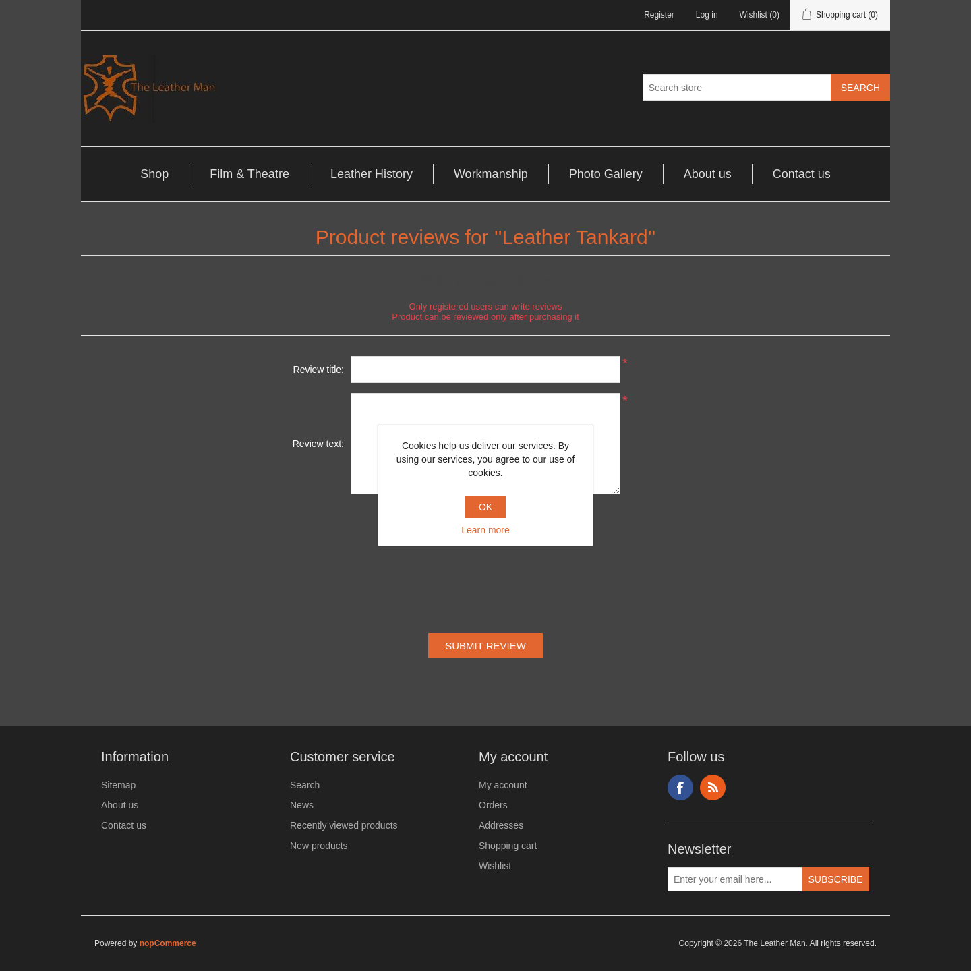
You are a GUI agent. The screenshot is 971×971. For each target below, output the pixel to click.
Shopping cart (508, 845)
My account (503, 784)
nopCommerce (168, 943)
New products (319, 845)
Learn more (485, 530)
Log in (707, 15)
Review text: (318, 443)
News (302, 805)
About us (708, 174)
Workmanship (491, 174)
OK (485, 507)
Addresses (501, 825)
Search (305, 784)
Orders (493, 805)
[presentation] (485, 566)
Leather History (371, 174)
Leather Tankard (574, 237)
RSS (713, 787)
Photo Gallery (606, 174)
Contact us (802, 174)
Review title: (318, 369)
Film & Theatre (249, 174)
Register (659, 15)
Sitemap (118, 784)
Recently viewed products (344, 825)
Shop (154, 174)
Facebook (680, 787)
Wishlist (495, 865)
